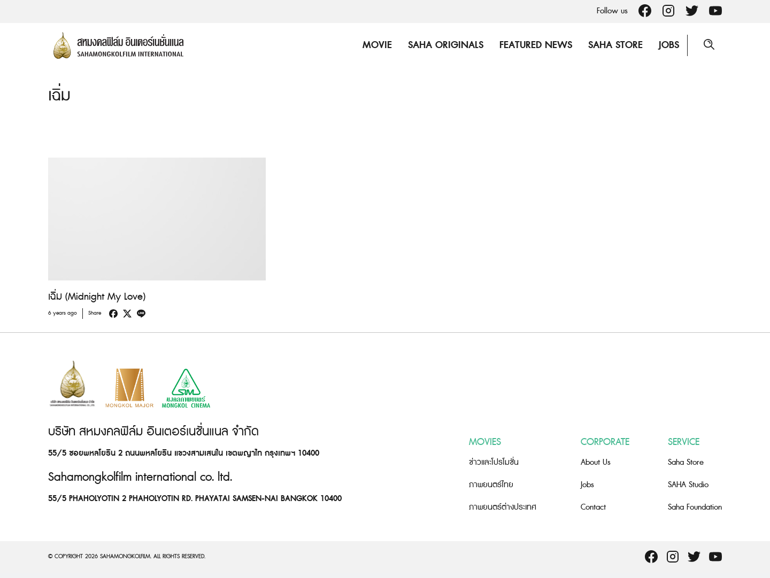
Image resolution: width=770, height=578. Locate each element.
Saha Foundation (695, 507)
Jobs (669, 45)
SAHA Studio (688, 485)
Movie (377, 45)
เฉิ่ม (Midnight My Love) (96, 296)
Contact (593, 507)
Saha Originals (445, 45)
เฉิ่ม (59, 95)
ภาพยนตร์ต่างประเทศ (502, 507)
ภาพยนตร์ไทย (491, 485)
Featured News (535, 45)
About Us (596, 462)
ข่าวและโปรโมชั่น (494, 462)
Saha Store (615, 45)
